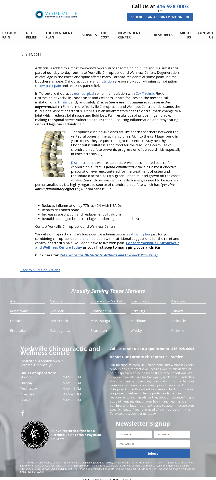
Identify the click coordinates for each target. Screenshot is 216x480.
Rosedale (178, 299)
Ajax (13, 299)
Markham (138, 319)
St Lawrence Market (106, 299)
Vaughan (57, 299)
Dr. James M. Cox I (147, 466)
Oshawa (177, 309)
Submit (152, 452)
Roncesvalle (19, 309)
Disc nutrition (82, 160)
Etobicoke (18, 328)
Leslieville (178, 319)
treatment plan (138, 232)
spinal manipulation (89, 236)
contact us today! (143, 412)
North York (59, 319)
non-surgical (84, 91)
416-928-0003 (173, 6)
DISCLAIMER (27, 466)
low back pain (50, 84)
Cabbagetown (61, 328)
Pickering (138, 309)
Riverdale (57, 309)
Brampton (98, 328)
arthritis (61, 100)
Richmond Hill (101, 309)
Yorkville (177, 328)
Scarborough (141, 299)
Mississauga (100, 319)
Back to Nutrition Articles (40, 268)
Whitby (136, 328)
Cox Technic (145, 91)
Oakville (16, 319)
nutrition (106, 79)
